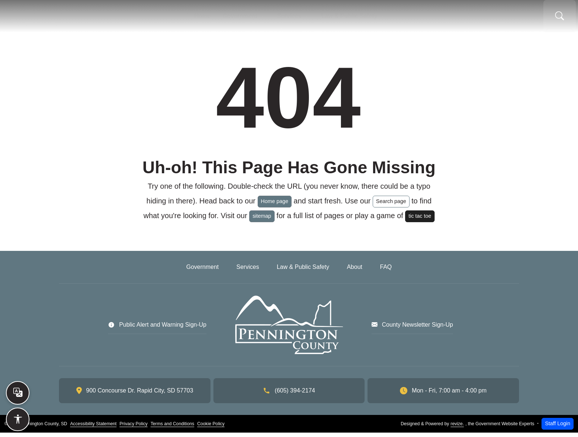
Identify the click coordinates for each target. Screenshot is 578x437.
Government (233, 18)
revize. (457, 428)
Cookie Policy (210, 428)
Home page (274, 206)
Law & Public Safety (362, 18)
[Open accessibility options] (17, 419)
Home (186, 18)
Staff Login (557, 428)
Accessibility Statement (93, 428)
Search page (391, 206)
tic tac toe (419, 220)
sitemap (262, 220)
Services (292, 18)
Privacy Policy (133, 428)
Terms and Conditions (172, 428)
